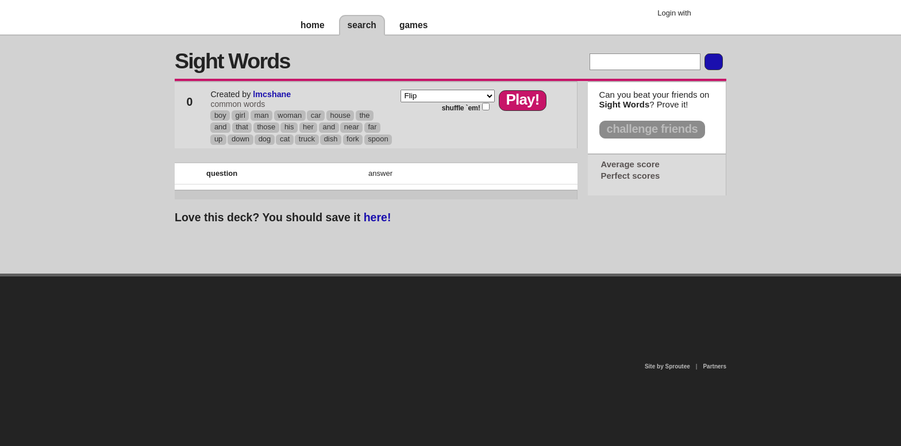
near (351, 126)
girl (240, 115)
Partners (714, 366)
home (313, 25)
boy (220, 115)
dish (331, 138)
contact (445, 306)
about (302, 323)
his (289, 126)
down (240, 138)
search (362, 25)
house (340, 115)
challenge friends (652, 128)
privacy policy (487, 281)
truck (307, 138)
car (316, 115)
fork (352, 138)
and (220, 126)
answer (380, 173)
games (413, 25)
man (261, 115)
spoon (378, 138)
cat (285, 138)
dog (265, 138)
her (308, 126)
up (218, 138)
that (242, 126)
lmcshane (272, 94)
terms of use (541, 309)
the (364, 115)
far (372, 126)
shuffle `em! (461, 108)
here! (377, 217)
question (221, 173)
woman (290, 115)
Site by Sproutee (667, 366)
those (266, 126)
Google (708, 14)
